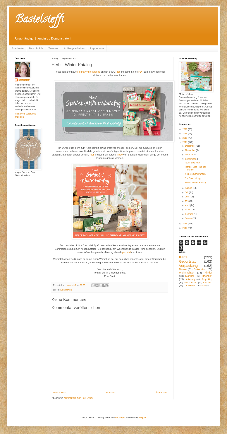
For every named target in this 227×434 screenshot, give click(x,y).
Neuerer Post (59, 392)
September (191, 159)
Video (119, 154)
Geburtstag (188, 261)
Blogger (142, 417)
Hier (118, 71)
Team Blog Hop (192, 162)
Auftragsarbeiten (74, 48)
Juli (187, 192)
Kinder (208, 272)
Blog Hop (207, 279)
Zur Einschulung (193, 178)
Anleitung (190, 279)
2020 (185, 129)
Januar (188, 218)
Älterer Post (161, 392)
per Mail (126, 252)
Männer (189, 275)
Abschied (207, 282)
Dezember (190, 146)
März (188, 209)
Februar (189, 214)
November (190, 150)
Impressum (97, 48)
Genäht (203, 286)
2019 (185, 133)
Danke (183, 269)
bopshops (120, 417)
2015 (185, 228)
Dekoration (200, 269)
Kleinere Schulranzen (195, 174)
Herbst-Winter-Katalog (196, 182)
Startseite (18, 48)
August (189, 188)
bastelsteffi (24, 80)
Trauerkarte (189, 285)
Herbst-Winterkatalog (88, 71)
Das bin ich (36, 48)
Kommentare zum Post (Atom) (78, 398)
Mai (187, 201)
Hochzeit (207, 275)
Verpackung (188, 266)
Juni (187, 196)
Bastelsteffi (39, 20)
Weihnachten (66, 290)
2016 (185, 223)
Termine (53, 48)
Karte (183, 257)
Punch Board (190, 282)
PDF (140, 71)
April (187, 205)
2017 (185, 142)
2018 (185, 138)
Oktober (189, 154)
